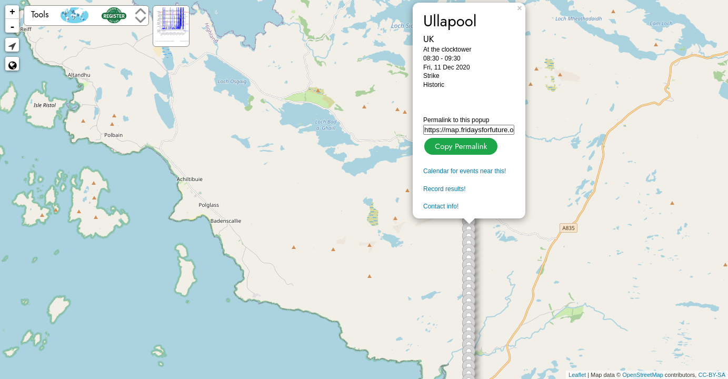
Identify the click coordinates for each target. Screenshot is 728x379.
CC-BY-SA (711, 375)
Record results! (444, 189)
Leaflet (577, 375)
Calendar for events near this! (464, 171)
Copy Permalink (459, 145)
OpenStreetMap (642, 375)
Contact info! (440, 206)
